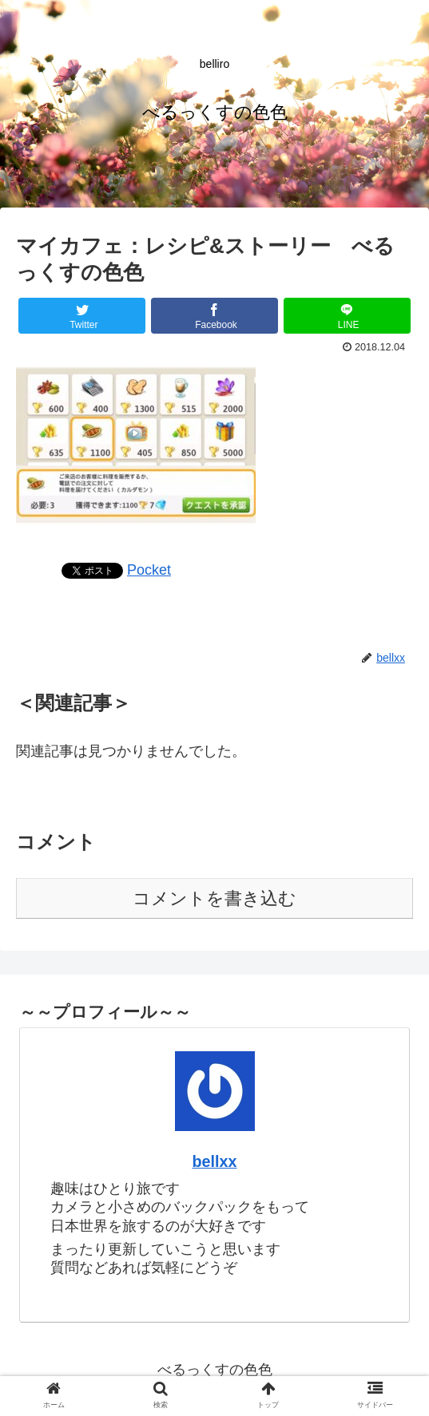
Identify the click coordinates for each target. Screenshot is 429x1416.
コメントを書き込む (214, 898)
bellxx (214, 1161)
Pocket (149, 570)
